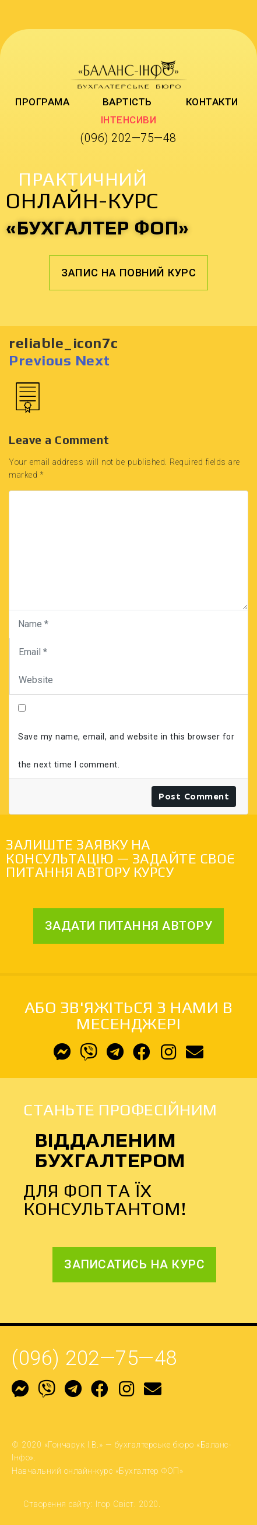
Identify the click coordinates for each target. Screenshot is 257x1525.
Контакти (212, 102)
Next (92, 360)
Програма (42, 102)
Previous (40, 360)
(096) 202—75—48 (128, 138)
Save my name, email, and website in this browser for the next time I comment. (126, 750)
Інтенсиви (129, 120)
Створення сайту (57, 1504)
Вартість (127, 102)
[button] (128, 272)
